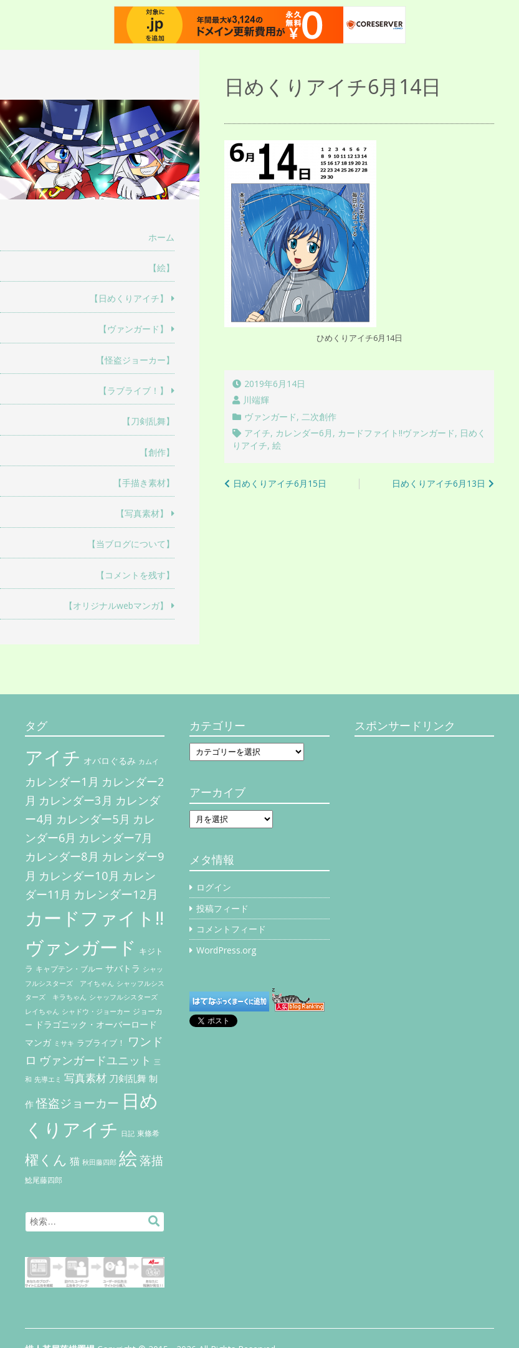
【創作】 (157, 452)
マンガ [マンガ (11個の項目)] (38, 1042)
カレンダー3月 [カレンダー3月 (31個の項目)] (76, 800)
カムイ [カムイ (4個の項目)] (148, 761)
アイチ (257, 433)
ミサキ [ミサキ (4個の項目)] (64, 1043)
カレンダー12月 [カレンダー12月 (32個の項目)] (116, 894)
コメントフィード (231, 929)
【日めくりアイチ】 (129, 298)
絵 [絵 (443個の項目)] (128, 1157)
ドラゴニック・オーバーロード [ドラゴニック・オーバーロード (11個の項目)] (96, 1024)
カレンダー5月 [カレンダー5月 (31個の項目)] (93, 818)
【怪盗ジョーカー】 (135, 360)
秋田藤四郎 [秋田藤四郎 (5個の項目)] (99, 1162)
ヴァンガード (270, 417)
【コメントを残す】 (135, 575)
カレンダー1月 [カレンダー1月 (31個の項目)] (62, 781)
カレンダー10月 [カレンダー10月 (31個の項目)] (79, 875)
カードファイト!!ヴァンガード (396, 433)
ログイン (213, 887)
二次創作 (319, 417)
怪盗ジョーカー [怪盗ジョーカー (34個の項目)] (77, 1103)
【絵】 (161, 268)
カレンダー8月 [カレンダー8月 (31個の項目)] (62, 856)
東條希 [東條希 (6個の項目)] (148, 1133)
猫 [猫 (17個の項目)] (75, 1161)
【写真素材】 (142, 513)
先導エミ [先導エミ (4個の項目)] (48, 1079)
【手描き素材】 (143, 483)
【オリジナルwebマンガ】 (116, 605)
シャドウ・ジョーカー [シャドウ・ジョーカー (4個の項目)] (96, 1011)
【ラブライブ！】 (133, 390)
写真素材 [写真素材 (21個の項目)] (85, 1078)
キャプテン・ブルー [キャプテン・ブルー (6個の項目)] (69, 968)
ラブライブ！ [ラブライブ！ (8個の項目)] (101, 1042)
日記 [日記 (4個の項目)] (128, 1133)
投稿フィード (222, 908)
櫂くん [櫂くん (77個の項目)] (46, 1159)
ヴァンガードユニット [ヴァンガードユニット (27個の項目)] (95, 1060)
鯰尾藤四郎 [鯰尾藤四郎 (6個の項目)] (43, 1180)
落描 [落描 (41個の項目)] (151, 1160)
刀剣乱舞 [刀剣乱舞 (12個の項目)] (127, 1078)
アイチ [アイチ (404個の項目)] (53, 757)
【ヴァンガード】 (133, 329)
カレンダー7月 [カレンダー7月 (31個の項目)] (116, 837)
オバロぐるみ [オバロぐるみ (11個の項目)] (109, 761)
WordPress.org (226, 950)
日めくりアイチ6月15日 (279, 483)
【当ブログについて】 (130, 544)
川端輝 (256, 400)
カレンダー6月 (304, 433)
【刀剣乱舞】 (148, 421)
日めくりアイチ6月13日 (438, 483)
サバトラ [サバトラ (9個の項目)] (122, 968)
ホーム (161, 237)
